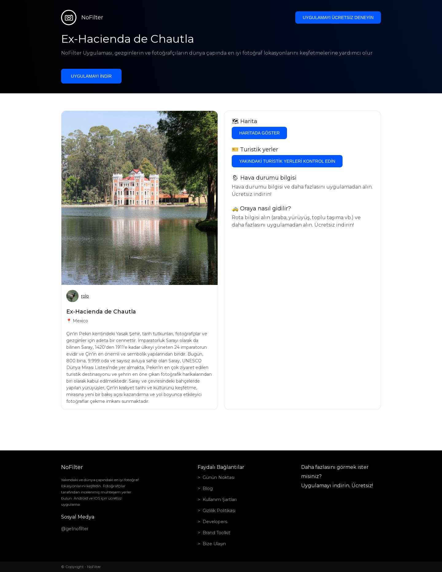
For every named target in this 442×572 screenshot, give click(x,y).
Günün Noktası (219, 477)
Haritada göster (259, 132)
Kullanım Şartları (220, 499)
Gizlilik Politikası (219, 510)
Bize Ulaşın (214, 544)
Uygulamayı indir (91, 76)
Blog (208, 488)
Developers (215, 521)
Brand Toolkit (216, 532)
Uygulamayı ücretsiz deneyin (338, 17)
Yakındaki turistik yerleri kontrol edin (287, 161)
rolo (85, 296)
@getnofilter (74, 528)
